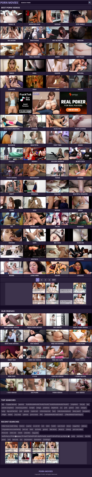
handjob (31, 408)
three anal (5, 433)
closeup (68, 429)
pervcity (26, 411)
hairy (53, 411)
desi (88, 404)
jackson (71, 408)
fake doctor (53, 429)
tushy (3, 411)
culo (43, 426)
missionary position (21, 408)
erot (20, 411)
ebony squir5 (76, 411)
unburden (27, 433)
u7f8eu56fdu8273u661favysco (74, 414)
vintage (38, 408)
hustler (53, 426)
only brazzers (28, 439)
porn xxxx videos (78, 429)
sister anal (13, 433)
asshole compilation (8, 408)
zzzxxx (4, 439)
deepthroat (54, 408)
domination (37, 439)
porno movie (34, 414)
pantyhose (46, 408)
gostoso (45, 429)
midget (4, 414)
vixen (77, 408)
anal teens (80, 436)
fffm (41, 414)
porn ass (25, 429)
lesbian (10, 414)
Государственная (11, 404)
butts (31, 429)
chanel (20, 433)
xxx (61, 408)
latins (47, 426)
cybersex (25, 414)
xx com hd (36, 426)
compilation (74, 404)
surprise (28, 426)
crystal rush (34, 411)
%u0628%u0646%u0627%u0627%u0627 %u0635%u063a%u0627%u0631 (47, 404)
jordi (65, 408)
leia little (87, 436)
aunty (73, 436)
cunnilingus (46, 439)
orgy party (35, 433)
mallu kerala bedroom (64, 411)
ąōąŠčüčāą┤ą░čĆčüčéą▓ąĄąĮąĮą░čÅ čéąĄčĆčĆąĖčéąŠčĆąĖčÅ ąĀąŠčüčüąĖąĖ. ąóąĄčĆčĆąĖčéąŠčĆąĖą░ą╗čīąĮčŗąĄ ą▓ (35, 436)
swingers (83, 408)
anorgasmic (86, 411)
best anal (15, 439)
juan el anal (61, 426)
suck (9, 439)
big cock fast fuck (12, 411)
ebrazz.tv (61, 429)
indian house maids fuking (9, 426)
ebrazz (69, 426)
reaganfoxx (76, 426)
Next (54, 280)
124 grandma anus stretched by (11, 429)
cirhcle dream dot (45, 411)
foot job (82, 404)
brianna (22, 426)
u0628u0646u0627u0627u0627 (54, 414)
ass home (38, 429)
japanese (21, 404)
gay (3, 404)
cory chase (18, 414)
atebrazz (84, 426)
